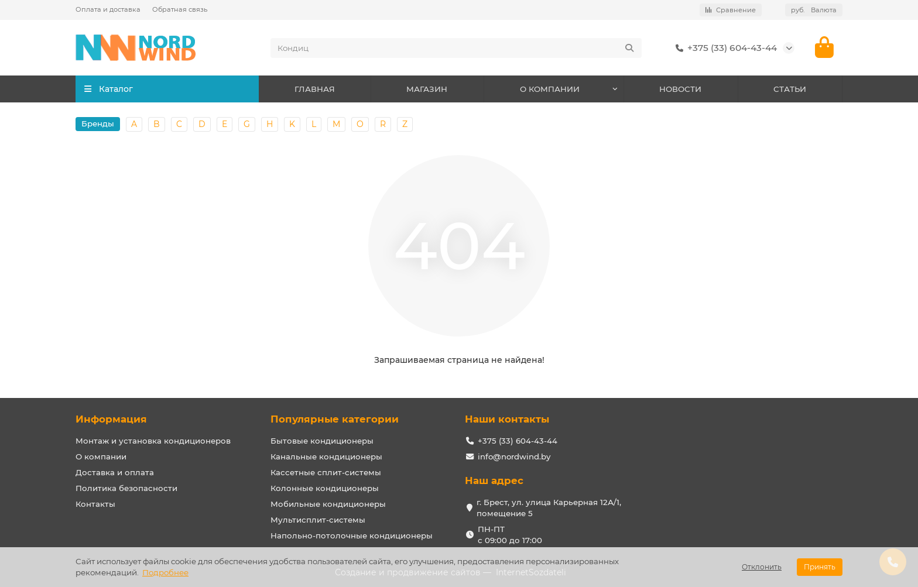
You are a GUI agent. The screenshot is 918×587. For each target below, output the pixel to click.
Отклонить (762, 566)
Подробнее (165, 572)
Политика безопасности (126, 488)
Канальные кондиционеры (326, 456)
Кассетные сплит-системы (325, 472)
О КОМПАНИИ (550, 89)
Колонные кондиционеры (324, 488)
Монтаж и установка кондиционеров (153, 440)
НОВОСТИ (680, 89)
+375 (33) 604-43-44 (724, 48)
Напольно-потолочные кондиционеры (351, 535)
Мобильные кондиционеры (328, 504)
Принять (819, 566)
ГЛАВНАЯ (314, 89)
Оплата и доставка (108, 9)
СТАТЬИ (789, 89)
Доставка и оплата (115, 472)
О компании (101, 456)
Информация (111, 419)
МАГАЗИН (426, 89)
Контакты (95, 504)
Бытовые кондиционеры (322, 440)
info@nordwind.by (514, 456)
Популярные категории (334, 419)
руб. (814, 10)
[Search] (456, 48)
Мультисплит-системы (317, 519)
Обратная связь (179, 9)
